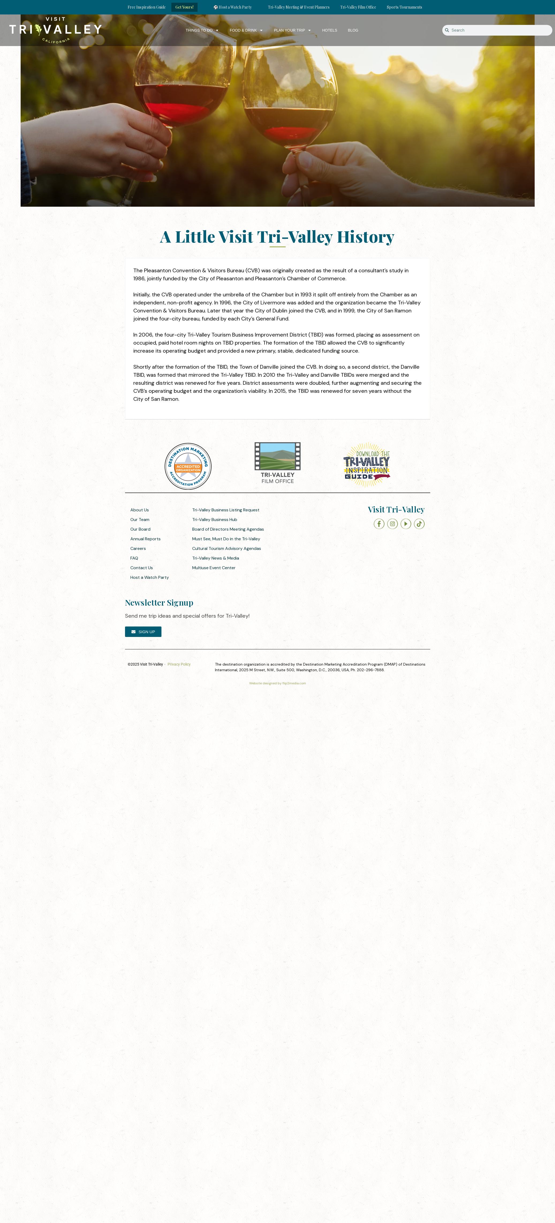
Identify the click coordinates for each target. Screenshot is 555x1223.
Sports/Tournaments (404, 7)
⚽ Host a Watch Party (232, 7)
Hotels (329, 30)
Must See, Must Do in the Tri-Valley (226, 539)
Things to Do (202, 30)
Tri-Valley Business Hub (214, 519)
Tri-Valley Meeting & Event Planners (299, 7)
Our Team (139, 519)
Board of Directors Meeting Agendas (228, 529)
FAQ (134, 558)
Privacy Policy (179, 664)
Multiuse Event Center (214, 568)
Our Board (140, 529)
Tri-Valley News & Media (215, 558)
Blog (353, 30)
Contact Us (141, 568)
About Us (139, 510)
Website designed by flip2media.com (277, 683)
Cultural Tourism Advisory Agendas (226, 548)
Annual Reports (145, 539)
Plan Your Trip (292, 30)
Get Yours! (184, 7)
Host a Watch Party (149, 577)
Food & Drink (246, 30)
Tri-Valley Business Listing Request (225, 510)
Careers (138, 548)
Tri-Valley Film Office (358, 7)
